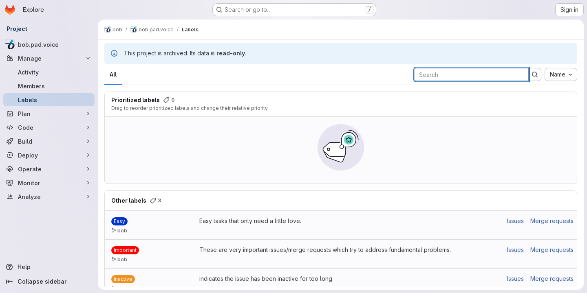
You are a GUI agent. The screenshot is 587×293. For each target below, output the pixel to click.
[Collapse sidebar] (49, 281)
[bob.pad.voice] (49, 44)
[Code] (49, 127)
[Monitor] (49, 182)
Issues (515, 220)
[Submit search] (534, 74)
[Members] (49, 85)
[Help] (49, 266)
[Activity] (49, 72)
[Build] (49, 141)
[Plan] (49, 113)
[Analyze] (49, 196)
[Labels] (49, 99)
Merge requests (552, 220)
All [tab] (113, 74)
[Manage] (49, 58)
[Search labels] (472, 74)
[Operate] (49, 168)
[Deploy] (49, 155)
